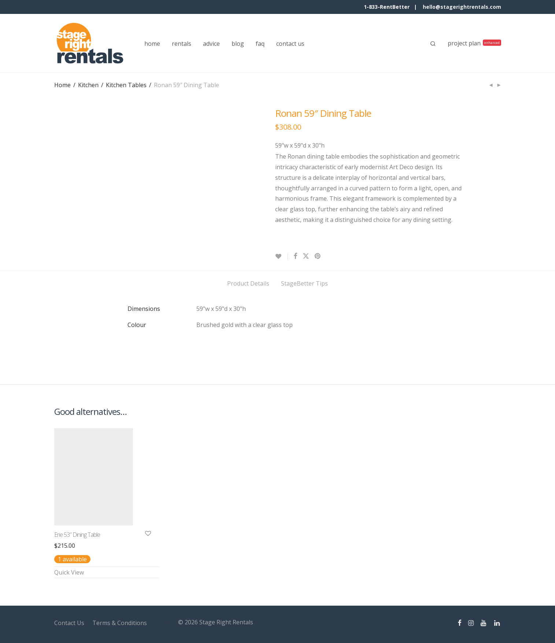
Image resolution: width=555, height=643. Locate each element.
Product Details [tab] (248, 283)
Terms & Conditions (119, 623)
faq (260, 44)
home (152, 44)
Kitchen (88, 85)
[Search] (433, 43)
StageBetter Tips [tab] (304, 283)
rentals (181, 44)
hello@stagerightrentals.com (462, 6)
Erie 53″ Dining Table (77, 535)
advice (211, 44)
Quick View (69, 572)
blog (238, 44)
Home (62, 85)
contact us (290, 44)
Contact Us (69, 623)
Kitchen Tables (126, 85)
